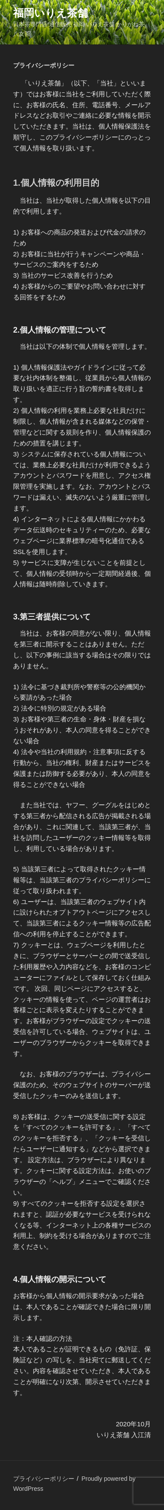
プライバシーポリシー (43, 1478)
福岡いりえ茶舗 (50, 13)
